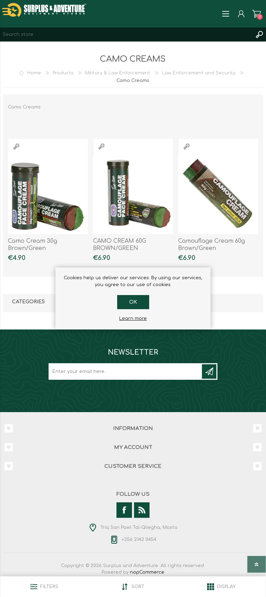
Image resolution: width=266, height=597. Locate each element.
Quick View (16, 146)
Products (63, 73)
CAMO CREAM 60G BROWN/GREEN (119, 244)
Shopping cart (256, 13)
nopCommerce (147, 572)
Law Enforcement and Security (198, 73)
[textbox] (126, 34)
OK (133, 302)
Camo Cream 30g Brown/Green (32, 244)
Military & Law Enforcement (117, 73)
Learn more (133, 318)
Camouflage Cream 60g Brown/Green (211, 244)
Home (34, 73)
